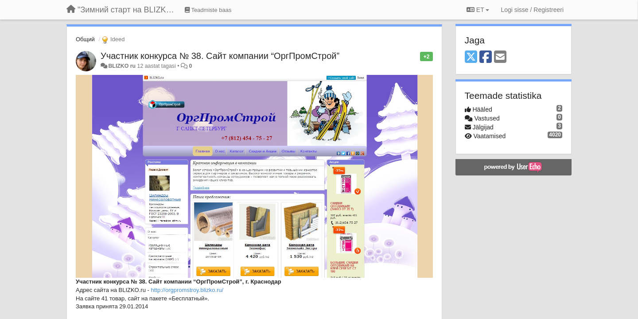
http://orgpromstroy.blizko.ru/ (187, 290)
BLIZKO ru (122, 66)
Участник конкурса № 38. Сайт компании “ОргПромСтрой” (220, 56)
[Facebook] (485, 57)
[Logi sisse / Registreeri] (532, 9)
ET (478, 9)
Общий (85, 39)
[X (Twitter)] (471, 57)
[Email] (500, 57)
